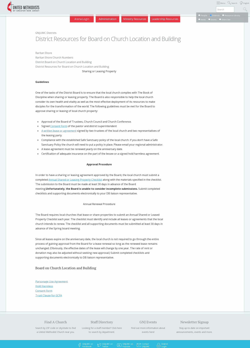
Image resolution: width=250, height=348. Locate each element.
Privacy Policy (163, 338)
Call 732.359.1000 (137, 334)
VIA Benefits (204, 5)
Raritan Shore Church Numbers (193, 57)
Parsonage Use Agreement (51, 263)
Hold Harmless (44, 268)
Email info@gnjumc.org (140, 338)
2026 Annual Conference (83, 5)
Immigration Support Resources (121, 5)
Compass (221, 5)
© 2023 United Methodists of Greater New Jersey (96, 334)
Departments (184, 5)
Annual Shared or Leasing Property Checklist (75, 161)
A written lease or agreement (58, 112)
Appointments (55, 5)
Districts (167, 5)
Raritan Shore (182, 53)
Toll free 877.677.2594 (160, 334)
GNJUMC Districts (45, 33)
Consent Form (58, 108)
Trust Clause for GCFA (48, 277)
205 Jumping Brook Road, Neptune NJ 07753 (99, 338)
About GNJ (151, 5)
